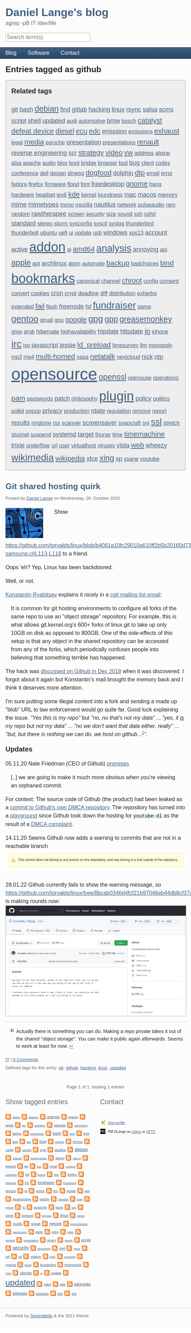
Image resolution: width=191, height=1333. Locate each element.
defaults (17, 1158)
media (34, 142)
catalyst (150, 120)
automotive (91, 121)
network (126, 205)
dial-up (77, 1158)
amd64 (84, 249)
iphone (160, 332)
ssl (156, 422)
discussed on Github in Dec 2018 (81, 671)
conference (24, 173)
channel (110, 281)
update (83, 233)
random (20, 214)
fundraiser (114, 305)
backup (118, 263)
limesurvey (125, 345)
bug (134, 162)
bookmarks (43, 278)
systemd (64, 434)
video (114, 152)
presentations (119, 142)
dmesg (76, 173)
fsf (88, 307)
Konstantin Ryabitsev (31, 595)
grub (29, 332)
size (111, 214)
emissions (140, 131)
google (76, 319)
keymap (47, 1215)
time (117, 434)
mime (19, 204)
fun (27, 1182)
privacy (52, 410)
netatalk (102, 356)
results (20, 422)
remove (141, 411)
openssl (112, 377)
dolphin (123, 173)
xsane (131, 459)
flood (73, 184)
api (163, 249)
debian (47, 108)
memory (168, 195)
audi (72, 121)
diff (103, 293)
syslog (116, 223)
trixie (18, 445)
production (76, 411)
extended (22, 307)
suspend (40, 434)
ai (69, 249)
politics (161, 399)
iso (26, 345)
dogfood (99, 173)
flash (52, 307)
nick (147, 356)
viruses (106, 445)
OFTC (150, 1131)
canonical (88, 281)
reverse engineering (39, 152)
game (144, 307)
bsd (123, 163)
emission (114, 131)
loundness (110, 195)
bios (62, 163)
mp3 (16, 357)
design (58, 173)
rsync (133, 109)
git (14, 109)
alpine (162, 153)
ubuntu (48, 233)
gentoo (24, 319)
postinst (10, 1240)
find (65, 109)
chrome (77, 1141)
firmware (55, 184)
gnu (59, 320)
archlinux (54, 263)
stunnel (20, 434)
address (144, 153)
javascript (44, 345)
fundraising (69, 1182)
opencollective (79, 1223)
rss (56, 423)
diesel (64, 131)
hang (155, 184)
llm (143, 345)
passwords (40, 399)
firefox (35, 184)
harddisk (63, 1199)
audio (49, 163)
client (147, 163)
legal (17, 142)
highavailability (78, 332)
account (156, 232)
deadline (88, 293)
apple (21, 262)
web (137, 445)
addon (47, 247)
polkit (17, 411)
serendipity (44, 1248)
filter (56, 1174)
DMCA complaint (51, 824)
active (19, 249)
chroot (132, 280)
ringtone (41, 423)
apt (36, 263)
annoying (145, 249)
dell (44, 173)
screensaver (99, 422)
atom (74, 263)
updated (53, 120)
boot (74, 163)
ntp (158, 356)
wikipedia (70, 458)
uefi (63, 233)
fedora (19, 184)
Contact (70, 53)
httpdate (131, 331)
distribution (122, 293)
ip (147, 331)
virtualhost (83, 445)
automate (93, 263)
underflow (38, 445)
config (150, 281)
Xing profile (116, 1122)
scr (72, 152)
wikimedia (32, 457)
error (167, 173)
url (54, 445)
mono (67, 205)
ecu (81, 131)
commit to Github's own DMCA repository (59, 807)
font (85, 184)
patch (62, 398)
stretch (171, 423)
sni (145, 423)
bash (26, 109)
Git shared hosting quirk (52, 486)
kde (74, 194)
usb (97, 233)
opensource (54, 374)
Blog (10, 53)
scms (166, 109)
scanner (71, 423)
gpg (95, 319)
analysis (113, 248)
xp (119, 458)
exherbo (147, 293)
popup (33, 411)
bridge (88, 163)
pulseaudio (151, 205)
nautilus (105, 204)
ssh (138, 214)
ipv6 (62, 195)
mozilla (83, 205)
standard (23, 223)
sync (52, 1256)
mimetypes (43, 204)
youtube (150, 459)
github (72, 1067)
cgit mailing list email (135, 595)
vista (122, 445)
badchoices (145, 263)
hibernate (47, 332)
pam (18, 398)
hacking (99, 109)
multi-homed (55, 356)
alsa (16, 163)
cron (57, 293)
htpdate (108, 331)
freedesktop (107, 183)
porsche (55, 142)
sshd (150, 214)
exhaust (166, 131)
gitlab (79, 109)
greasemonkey (145, 319)
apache (32, 163)
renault (148, 142)
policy (144, 398)
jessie (68, 345)
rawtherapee (48, 213)
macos (147, 194)
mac (130, 194)
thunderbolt (25, 233)
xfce (92, 458)
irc (16, 343)
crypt (71, 293)
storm (61, 223)
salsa (150, 109)
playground (23, 816)
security (95, 214)
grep (16, 332)
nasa (83, 357)
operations (166, 378)
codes (162, 163)
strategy (91, 152)
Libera (136, 1131)
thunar (103, 434)
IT (7, 1059)
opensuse (139, 378)
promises (118, 764)
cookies (40, 293)
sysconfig (80, 223)
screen (76, 214)
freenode (71, 306)
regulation (119, 411)
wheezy (156, 445)
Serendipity (41, 1315)
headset (45, 195)
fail (39, 306)
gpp (111, 319)
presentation (83, 142)
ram (171, 205)
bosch (129, 121)
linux (118, 109)
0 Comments (25, 1059)
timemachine (144, 434)
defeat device (32, 131)
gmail (46, 320)
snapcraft (129, 423)
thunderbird (140, 223)
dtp (140, 173)
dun (39, 1166)
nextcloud (128, 357)
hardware (22, 195)
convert (20, 293)
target (86, 434)
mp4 (29, 357)
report (159, 411)
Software (38, 53)
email (153, 173)
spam (77, 1248)
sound (124, 214)
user (64, 445)
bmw (113, 120)
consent (169, 281)
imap (80, 1199)
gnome (137, 183)
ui (71, 233)
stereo (44, 223)
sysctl (100, 223)
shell (34, 120)
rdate (98, 410)
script (18, 120)
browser (107, 163)
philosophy (85, 399)
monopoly (160, 345)
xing (107, 458)
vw (128, 152)
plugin (116, 396)
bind (167, 263)
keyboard (28, 1215)
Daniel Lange (39, 498)
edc (95, 131)
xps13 (136, 233)
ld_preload (94, 345)
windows (115, 232)
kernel (89, 195)
